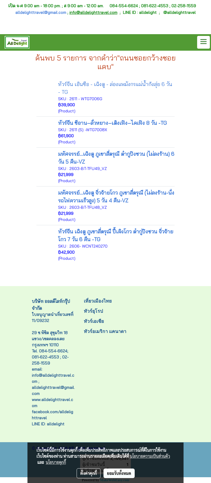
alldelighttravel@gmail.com (40, 12)
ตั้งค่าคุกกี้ (88, 473)
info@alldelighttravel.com (93, 12)
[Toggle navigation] (203, 42)
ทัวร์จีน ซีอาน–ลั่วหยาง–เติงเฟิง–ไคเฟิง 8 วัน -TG (112, 123)
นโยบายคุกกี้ (56, 462)
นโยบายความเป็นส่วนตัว (150, 456)
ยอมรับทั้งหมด (119, 473)
